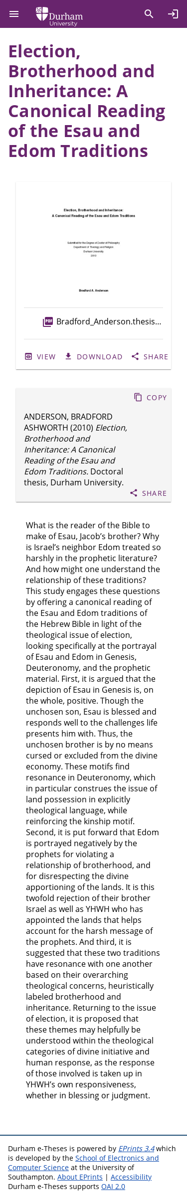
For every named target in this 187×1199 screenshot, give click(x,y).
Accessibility (131, 1177)
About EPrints (80, 1177)
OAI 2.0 (113, 1186)
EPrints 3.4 (136, 1148)
